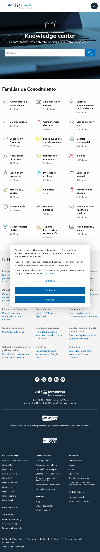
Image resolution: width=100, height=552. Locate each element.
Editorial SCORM (10, 507)
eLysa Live (7, 487)
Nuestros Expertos (77, 497)
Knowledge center (44, 505)
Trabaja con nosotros (79, 478)
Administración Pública (46, 465)
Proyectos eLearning (11, 519)
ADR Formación (76, 460)
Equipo (72, 465)
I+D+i (71, 469)
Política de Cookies (49, 539)
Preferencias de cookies (73, 539)
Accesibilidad (8, 542)
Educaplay (73, 473)
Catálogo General (44, 460)
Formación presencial (45, 489)
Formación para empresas (48, 469)
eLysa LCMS (7, 469)
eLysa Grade (8, 491)
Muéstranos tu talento (79, 501)
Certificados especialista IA (48, 473)
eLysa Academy (9, 482)
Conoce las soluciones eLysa (15, 460)
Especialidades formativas (48, 484)
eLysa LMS (7, 465)
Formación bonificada (12, 528)
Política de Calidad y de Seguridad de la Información (82, 483)
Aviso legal (31, 539)
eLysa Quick (7, 500)
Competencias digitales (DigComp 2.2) (46, 479)
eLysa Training (9, 495)
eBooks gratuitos (43, 510)
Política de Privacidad (12, 539)
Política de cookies (47, 273)
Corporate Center (10, 523)
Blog (38, 501)
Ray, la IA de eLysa (11, 473)
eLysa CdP (7, 478)
